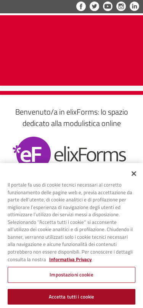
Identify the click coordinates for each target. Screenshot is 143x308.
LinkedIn (134, 6)
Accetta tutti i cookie (72, 298)
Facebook (81, 6)
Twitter (94, 6)
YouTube (107, 6)
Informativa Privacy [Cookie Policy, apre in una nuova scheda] (70, 261)
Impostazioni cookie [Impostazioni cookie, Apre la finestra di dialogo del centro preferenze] (71, 276)
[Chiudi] (133, 175)
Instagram (121, 6)
